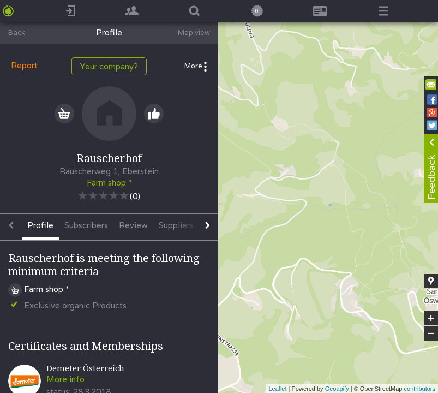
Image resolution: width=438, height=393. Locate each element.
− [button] (431, 333)
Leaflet (277, 388)
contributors (419, 388)
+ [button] (431, 318)
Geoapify (337, 388)
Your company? (109, 66)
